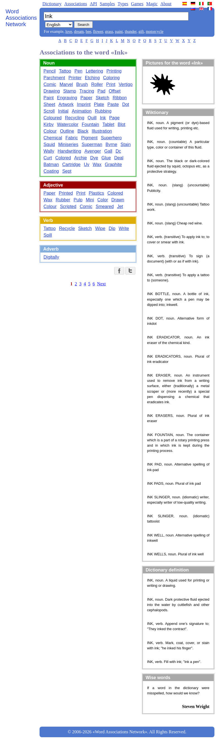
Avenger (92, 151)
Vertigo (126, 84)
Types (123, 3)
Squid (49, 144)
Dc (118, 151)
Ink (103, 117)
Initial (63, 111)
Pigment (89, 137)
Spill (47, 235)
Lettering (94, 71)
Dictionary (51, 3)
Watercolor (68, 124)
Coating (51, 171)
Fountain (90, 124)
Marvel (66, 84)
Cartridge (71, 164)
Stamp (69, 91)
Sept (66, 171)
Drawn (117, 199)
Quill (92, 117)
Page (114, 117)
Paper (86, 97)
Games (137, 3)
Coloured (52, 117)
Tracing (86, 91)
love (68, 31)
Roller (97, 84)
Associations (75, 3)
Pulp (78, 199)
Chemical (52, 137)
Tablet (108, 124)
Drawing (51, 91)
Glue (106, 157)
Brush (82, 84)
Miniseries (68, 144)
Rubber (63, 199)
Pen (78, 71)
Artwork (66, 104)
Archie (80, 157)
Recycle (67, 228)
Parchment (54, 77)
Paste (113, 104)
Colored (63, 157)
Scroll (49, 111)
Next (101, 283)
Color (102, 199)
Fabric (71, 137)
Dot (125, 104)
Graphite (113, 164)
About (166, 3)
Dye (94, 157)
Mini (90, 199)
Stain (126, 144)
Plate (99, 104)
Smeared (105, 206)
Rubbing (103, 111)
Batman (51, 164)
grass (109, 31)
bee (88, 31)
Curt (47, 157)
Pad (101, 91)
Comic (49, 84)
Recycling (74, 117)
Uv (86, 164)
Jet (120, 206)
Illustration (102, 131)
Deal (118, 157)
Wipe (100, 228)
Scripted (68, 206)
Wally (48, 151)
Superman (92, 144)
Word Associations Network (21, 17)
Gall (108, 151)
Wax (97, 164)
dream (79, 31)
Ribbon (120, 97)
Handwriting (69, 151)
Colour (50, 131)
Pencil (49, 71)
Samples (107, 3)
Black (82, 131)
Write (124, 228)
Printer (75, 77)
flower (98, 31)
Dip (112, 228)
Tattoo (65, 71)
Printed (66, 193)
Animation (82, 111)
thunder (130, 31)
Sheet (49, 104)
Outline (67, 131)
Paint (48, 97)
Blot (121, 124)
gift (141, 31)
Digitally (51, 257)
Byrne (111, 144)
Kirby (48, 124)
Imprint (84, 104)
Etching (92, 77)
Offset (114, 91)
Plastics (96, 193)
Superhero (111, 137)
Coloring (111, 77)
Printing (113, 71)
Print (110, 84)
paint (119, 31)
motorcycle (154, 31)
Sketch (102, 97)
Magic (152, 3)
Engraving (67, 97)
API (93, 3)
